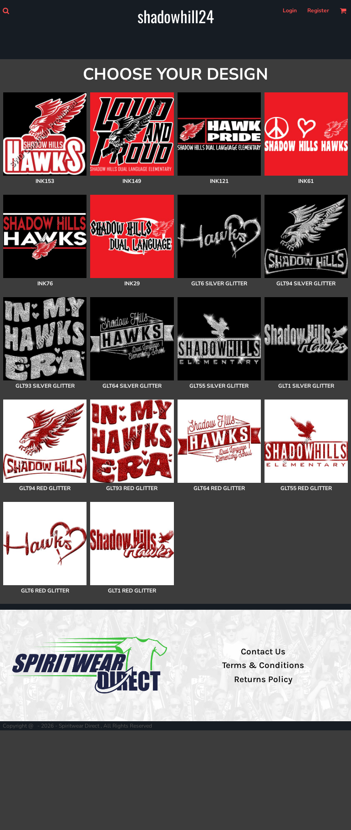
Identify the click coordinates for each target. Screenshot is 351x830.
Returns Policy (263, 679)
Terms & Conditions (263, 665)
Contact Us (263, 652)
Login (290, 10)
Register (318, 10)
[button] (5, 10)
